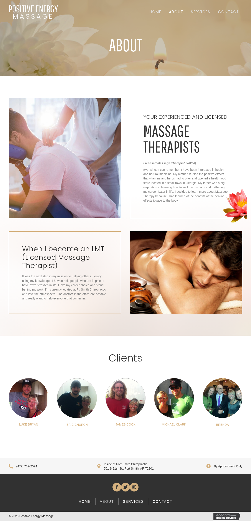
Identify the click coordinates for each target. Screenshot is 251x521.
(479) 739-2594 (26, 466)
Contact (162, 501)
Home (85, 501)
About (107, 501)
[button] (116, 487)
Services (133, 501)
